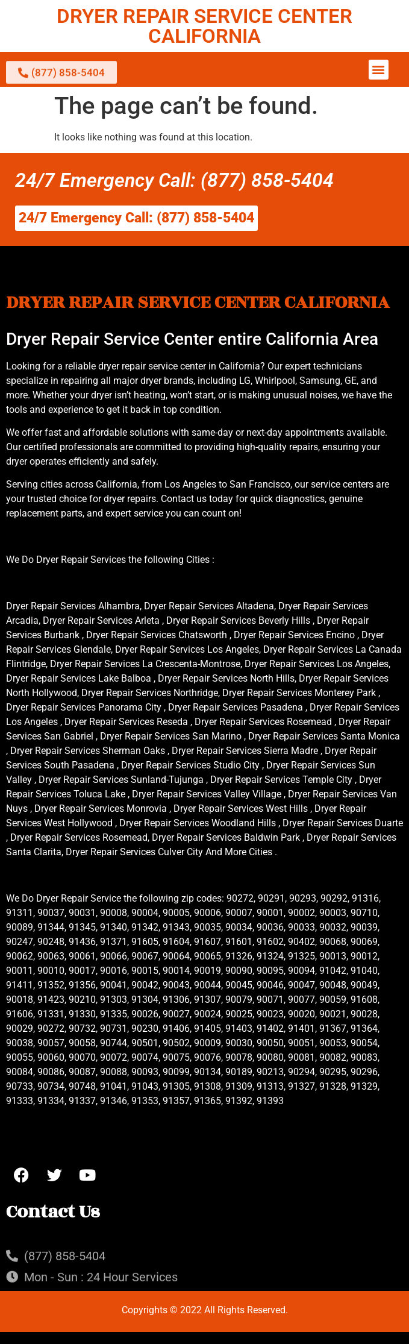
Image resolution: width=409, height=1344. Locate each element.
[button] (379, 70)
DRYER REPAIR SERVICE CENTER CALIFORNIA (204, 26)
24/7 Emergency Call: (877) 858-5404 (174, 180)
